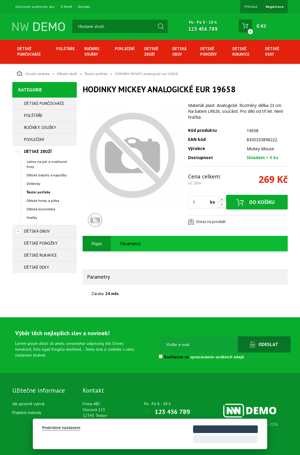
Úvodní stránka (33, 73)
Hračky (32, 217)
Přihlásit (251, 6)
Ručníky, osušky (91, 51)
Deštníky (33, 183)
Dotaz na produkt (211, 221)
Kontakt (84, 7)
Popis (96, 243)
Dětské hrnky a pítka (43, 200)
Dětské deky (272, 51)
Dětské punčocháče (29, 51)
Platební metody (26, 412)
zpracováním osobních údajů (217, 356)
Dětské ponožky (208, 51)
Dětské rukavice (240, 51)
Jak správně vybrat (28, 403)
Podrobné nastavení (61, 427)
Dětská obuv (179, 51)
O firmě (66, 7)
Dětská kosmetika (41, 209)
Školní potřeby (96, 73)
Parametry (130, 243)
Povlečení (124, 48)
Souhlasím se (201, 356)
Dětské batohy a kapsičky (47, 175)
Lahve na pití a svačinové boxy (47, 164)
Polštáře (65, 48)
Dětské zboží (151, 51)
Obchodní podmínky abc (35, 7)
